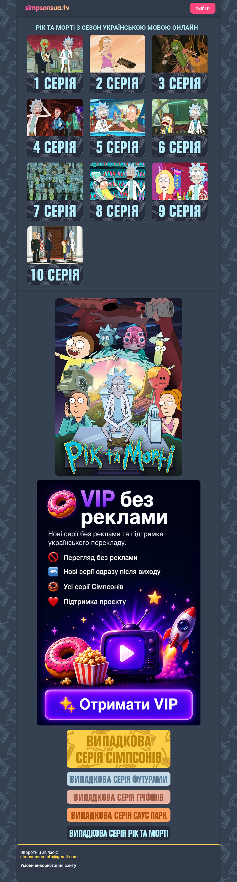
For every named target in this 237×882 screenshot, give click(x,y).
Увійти (202, 8)
